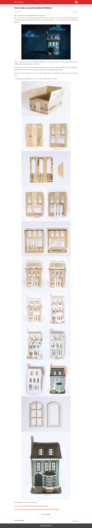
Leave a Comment (46, 514)
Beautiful (19, 509)
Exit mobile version (46, 525)
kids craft (52, 509)
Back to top (75, 521)
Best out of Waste (24, 506)
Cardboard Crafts (33, 506)
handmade (46, 509)
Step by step (41, 506)
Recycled (57, 509)
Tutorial (46, 506)
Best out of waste (26, 509)
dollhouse (41, 509)
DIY (37, 509)
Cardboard (33, 509)
